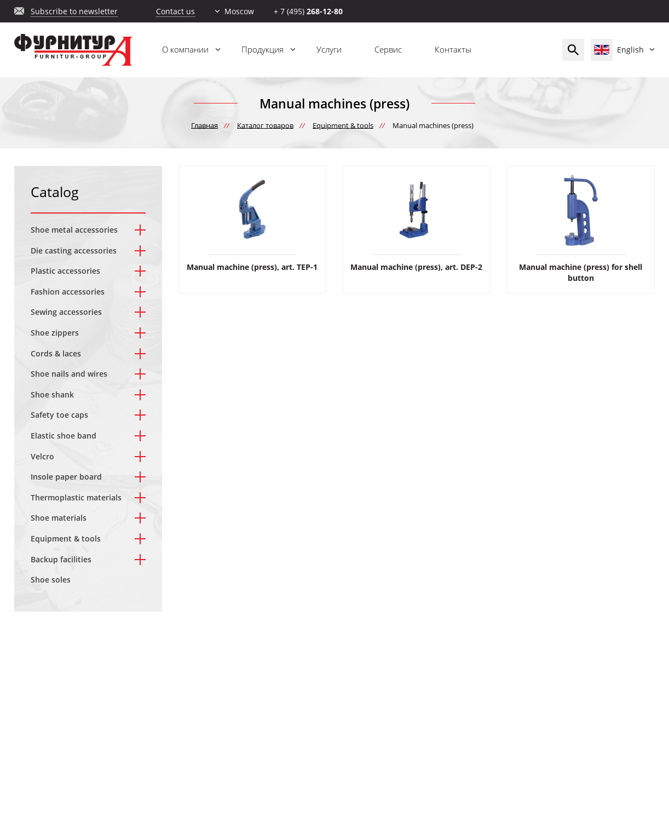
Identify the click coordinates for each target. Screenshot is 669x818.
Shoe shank (52, 394)
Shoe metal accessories (74, 229)
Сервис (388, 49)
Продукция (262, 49)
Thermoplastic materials (76, 497)
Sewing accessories (66, 312)
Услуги (329, 49)
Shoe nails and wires (69, 373)
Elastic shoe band (63, 435)
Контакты (453, 49)
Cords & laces (56, 353)
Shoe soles (51, 579)
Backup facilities (61, 559)
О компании (185, 49)
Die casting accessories (74, 250)
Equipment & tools (66, 538)
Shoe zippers (55, 332)
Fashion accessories (68, 291)
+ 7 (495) (308, 11)
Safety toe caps (59, 415)
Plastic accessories (65, 271)
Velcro (42, 456)
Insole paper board (66, 476)
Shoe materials (58, 517)
